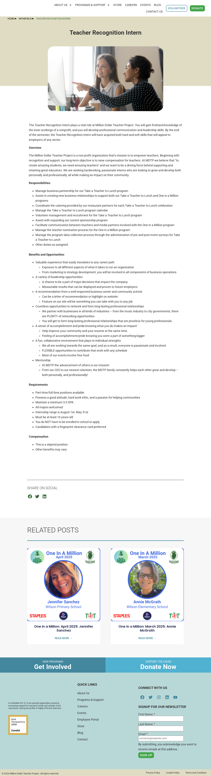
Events (145, 5)
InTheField (26, 18)
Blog (157, 5)
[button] (30, 496)
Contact (82, 739)
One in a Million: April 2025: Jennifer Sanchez (63, 628)
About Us (63, 5)
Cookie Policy (171, 772)
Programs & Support (92, 5)
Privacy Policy (151, 772)
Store (80, 726)
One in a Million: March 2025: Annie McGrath (147, 628)
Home (12, 18)
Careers (131, 5)
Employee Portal (88, 719)
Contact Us (154, 11)
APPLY (33, 462)
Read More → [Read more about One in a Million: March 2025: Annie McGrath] (147, 638)
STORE (117, 5)
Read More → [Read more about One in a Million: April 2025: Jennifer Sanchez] (64, 638)
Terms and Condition (195, 772)
